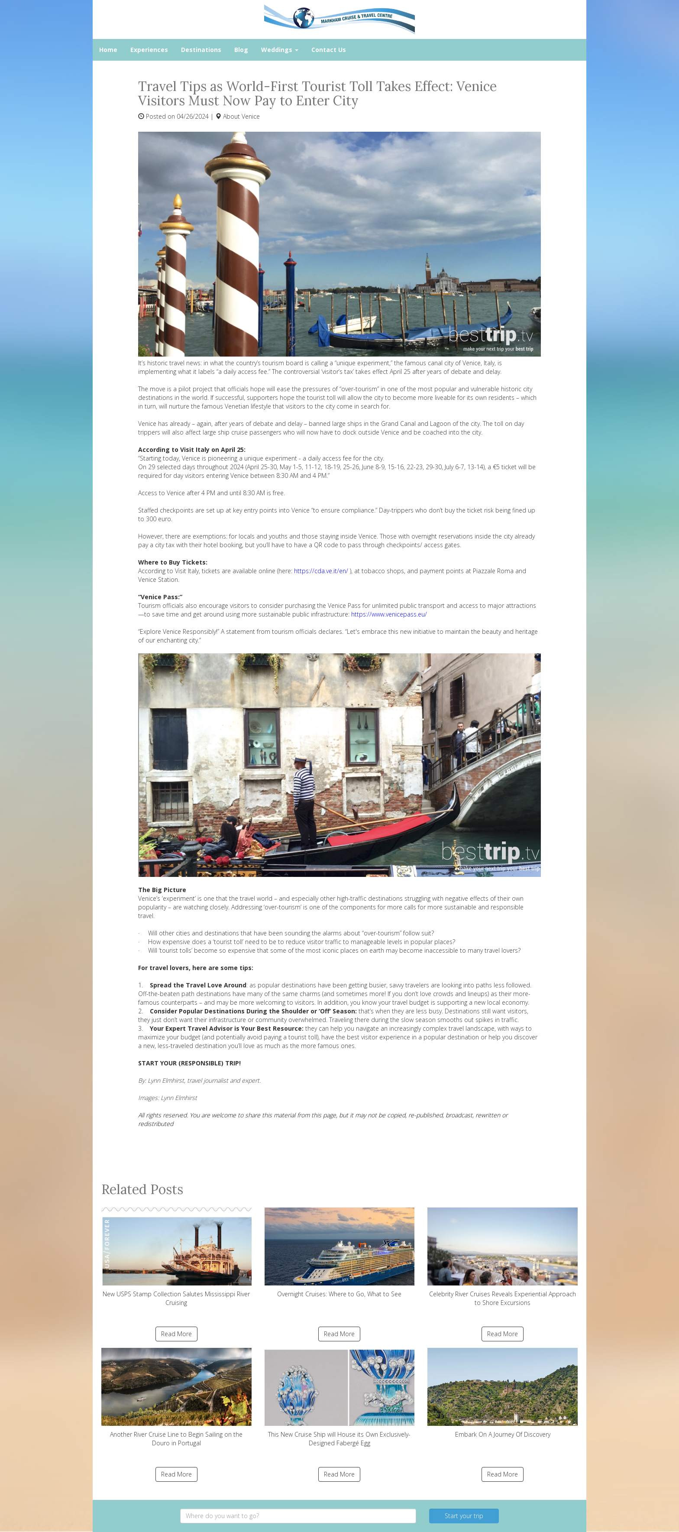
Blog (241, 49)
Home (108, 49)
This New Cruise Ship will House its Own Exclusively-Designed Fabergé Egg (340, 1397)
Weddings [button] (279, 49)
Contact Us (328, 49)
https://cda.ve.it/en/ (321, 571)
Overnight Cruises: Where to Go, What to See (340, 1252)
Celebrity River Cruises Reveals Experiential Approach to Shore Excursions (502, 1257)
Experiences (149, 49)
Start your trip (464, 1516)
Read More (176, 1334)
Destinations (201, 49)
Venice (251, 116)
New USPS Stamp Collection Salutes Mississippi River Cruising (176, 1257)
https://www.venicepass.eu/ (389, 614)
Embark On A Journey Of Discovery (502, 1393)
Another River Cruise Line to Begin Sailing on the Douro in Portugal (176, 1397)
